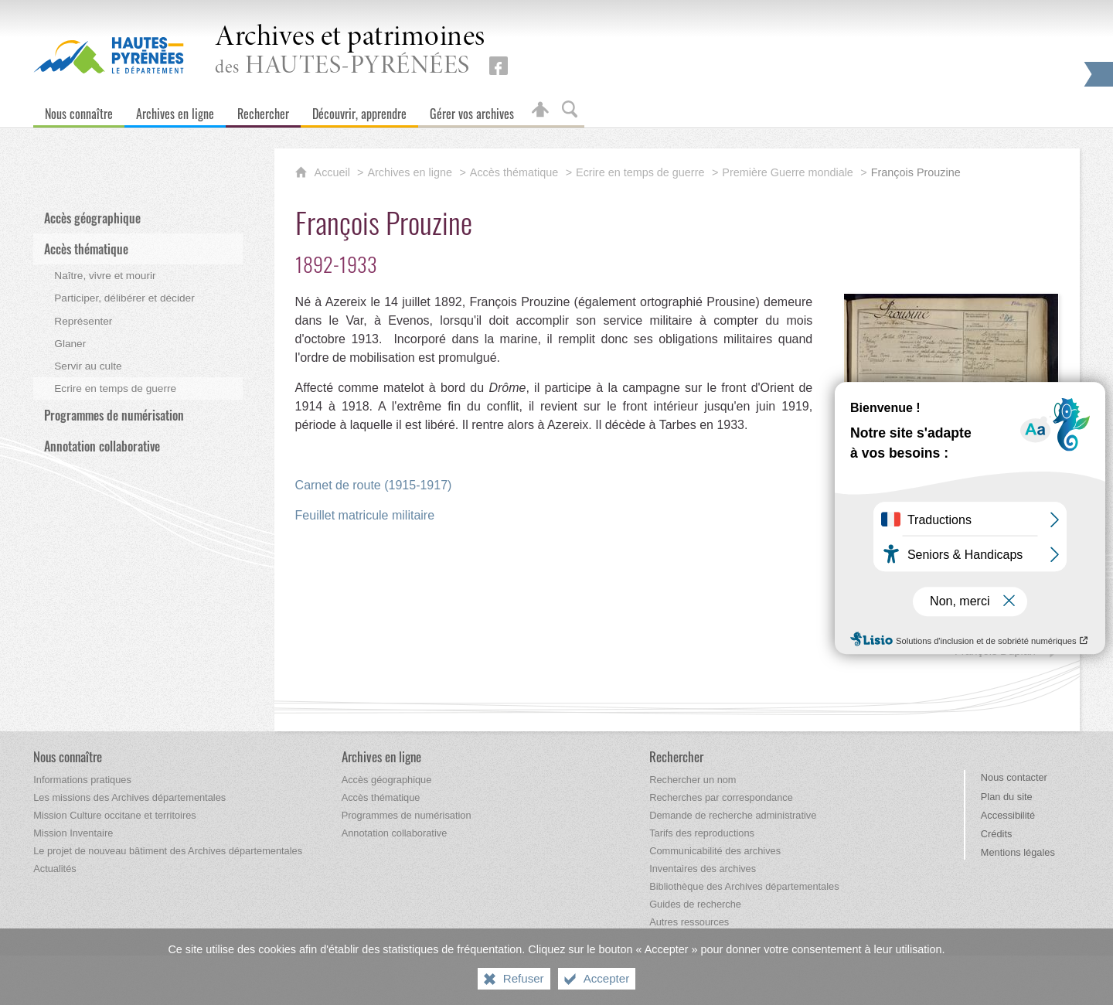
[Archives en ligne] (175, 110)
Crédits (997, 834)
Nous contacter (1014, 777)
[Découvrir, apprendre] (359, 110)
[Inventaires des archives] (702, 868)
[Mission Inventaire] (73, 833)
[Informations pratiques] (82, 779)
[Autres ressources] (689, 922)
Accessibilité (1008, 815)
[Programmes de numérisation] (406, 815)
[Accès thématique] (381, 797)
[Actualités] (54, 868)
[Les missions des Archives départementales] (129, 797)
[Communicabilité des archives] (715, 851)
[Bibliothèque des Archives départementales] (744, 886)
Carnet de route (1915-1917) (373, 485)
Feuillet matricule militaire (365, 515)
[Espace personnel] (540, 110)
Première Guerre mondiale (787, 172)
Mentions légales (1018, 852)
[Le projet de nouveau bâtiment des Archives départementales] (167, 851)
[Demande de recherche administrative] (732, 815)
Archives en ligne (409, 172)
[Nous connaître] (78, 110)
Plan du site (1007, 796)
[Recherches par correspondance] (721, 797)
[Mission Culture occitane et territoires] (114, 815)
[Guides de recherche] (695, 904)
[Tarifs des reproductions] (701, 833)
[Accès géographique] (387, 779)
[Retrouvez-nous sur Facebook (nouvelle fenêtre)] (498, 65)
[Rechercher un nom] (692, 779)
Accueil (334, 172)
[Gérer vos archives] (472, 110)
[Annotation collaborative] (395, 833)
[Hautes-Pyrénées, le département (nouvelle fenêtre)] (108, 55)
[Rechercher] (263, 110)
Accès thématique (514, 172)
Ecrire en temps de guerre (640, 172)
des (350, 51)
